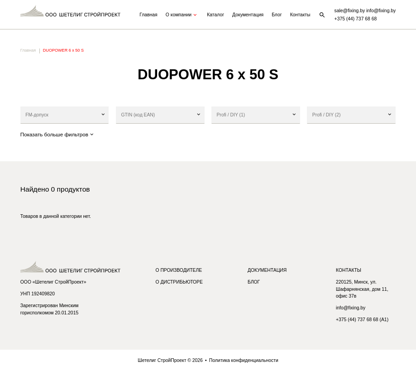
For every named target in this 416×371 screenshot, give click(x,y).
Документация (247, 14)
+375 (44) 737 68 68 (356, 18)
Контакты (300, 14)
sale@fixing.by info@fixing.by (365, 10)
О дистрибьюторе (178, 281)
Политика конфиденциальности (243, 360)
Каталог (215, 14)
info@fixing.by (350, 307)
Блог (277, 14)
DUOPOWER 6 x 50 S (63, 50)
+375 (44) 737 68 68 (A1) (362, 319)
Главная (148, 14)
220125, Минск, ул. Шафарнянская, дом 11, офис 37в (362, 289)
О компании (182, 15)
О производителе (178, 270)
